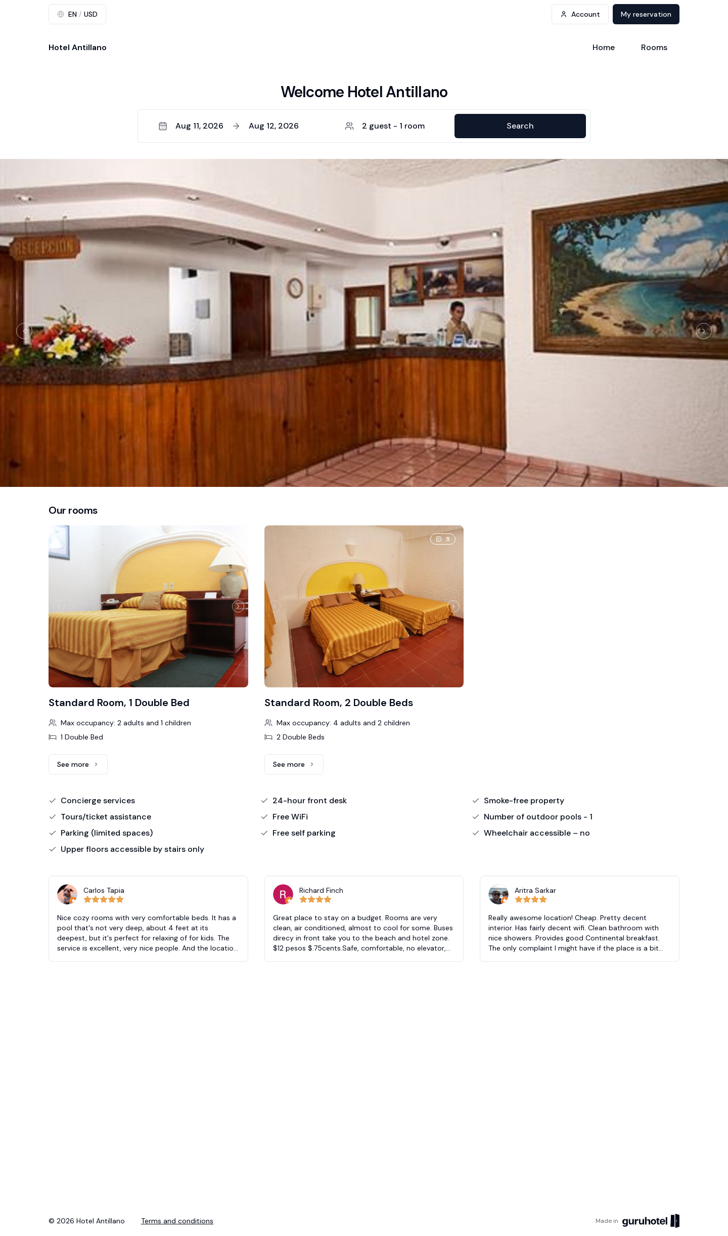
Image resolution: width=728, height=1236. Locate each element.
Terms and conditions (177, 1220)
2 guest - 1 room (385, 125)
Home (604, 47)
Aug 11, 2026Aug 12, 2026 (228, 125)
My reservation (646, 14)
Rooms (654, 47)
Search (520, 125)
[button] (364, 126)
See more (82, 767)
